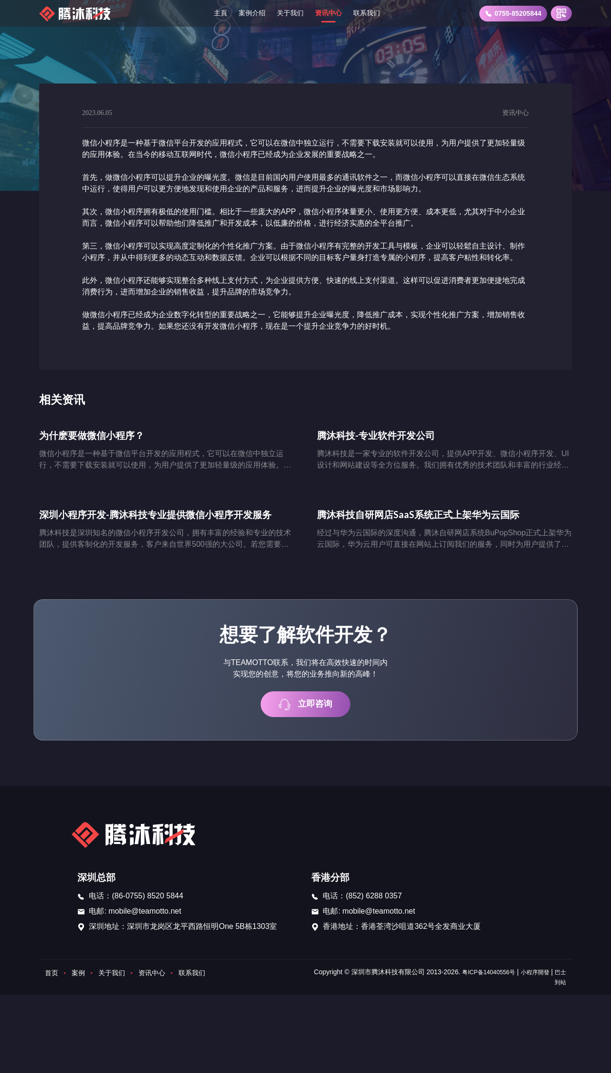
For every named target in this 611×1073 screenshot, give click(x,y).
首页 (52, 978)
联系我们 (373, 13)
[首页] (77, 13)
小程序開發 (545, 977)
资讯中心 (331, 13)
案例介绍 (247, 13)
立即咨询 (305, 708)
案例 (81, 978)
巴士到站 (552, 987)
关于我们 (289, 13)
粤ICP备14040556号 (493, 977)
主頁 (213, 13)
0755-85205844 (513, 14)
